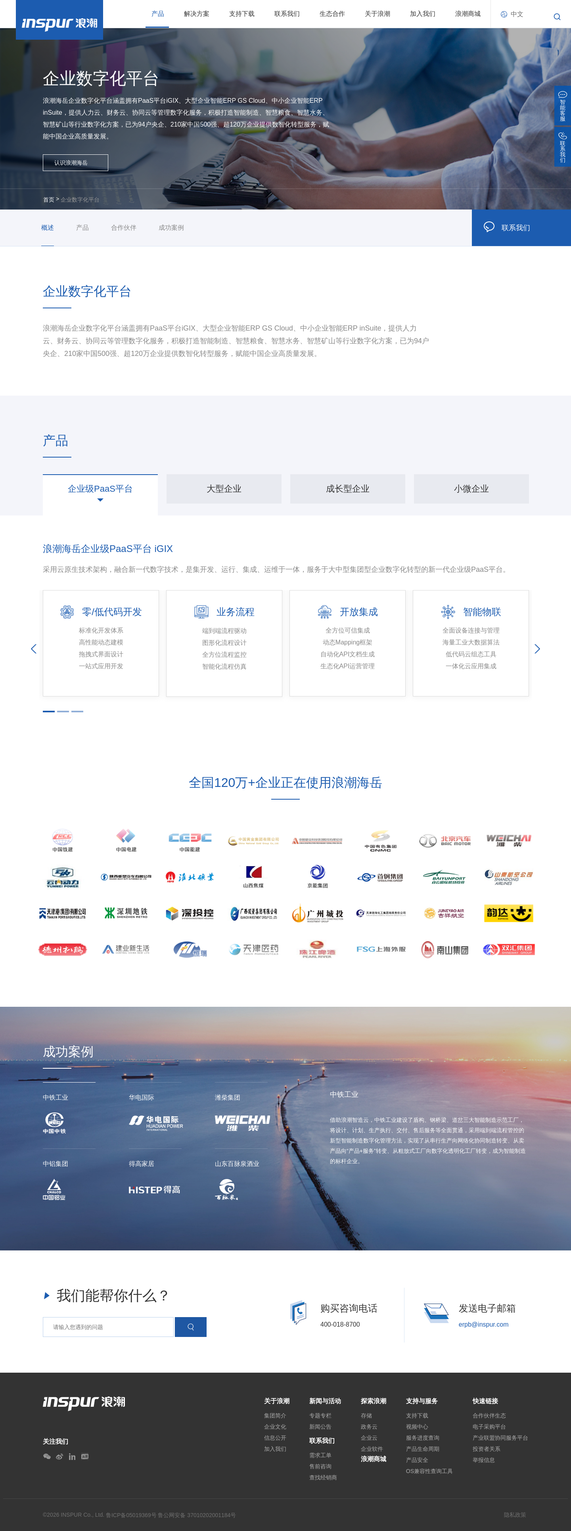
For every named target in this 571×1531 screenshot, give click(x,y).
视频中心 (417, 1426)
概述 (47, 227)
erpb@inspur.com (484, 1324)
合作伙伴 (123, 227)
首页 (48, 199)
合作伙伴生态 (489, 1415)
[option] (100, 489)
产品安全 (417, 1460)
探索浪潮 (373, 1401)
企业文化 (275, 1426)
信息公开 (275, 1438)
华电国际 (141, 1097)
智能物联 (482, 611)
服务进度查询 (422, 1438)
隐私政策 (515, 1515)
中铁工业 (55, 1097)
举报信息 (484, 1460)
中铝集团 (55, 1163)
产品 (157, 13)
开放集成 (359, 611)
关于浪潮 (377, 13)
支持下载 (242, 13)
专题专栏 (320, 1415)
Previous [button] (34, 648)
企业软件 (372, 1449)
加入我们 (422, 13)
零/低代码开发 (112, 611)
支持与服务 (422, 1401)
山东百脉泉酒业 (237, 1163)
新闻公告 (320, 1426)
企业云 (369, 1438)
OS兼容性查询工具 (429, 1471)
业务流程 (236, 611)
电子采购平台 (489, 1426)
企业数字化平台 (80, 199)
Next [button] (537, 648)
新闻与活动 (325, 1401)
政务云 (369, 1426)
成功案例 (171, 227)
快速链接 (485, 1401)
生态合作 (332, 13)
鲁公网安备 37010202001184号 (197, 1515)
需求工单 (320, 1455)
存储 (366, 1415)
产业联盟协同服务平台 (500, 1438)
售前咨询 (320, 1466)
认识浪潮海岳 (71, 163)
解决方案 (196, 13)
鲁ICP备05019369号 (131, 1515)
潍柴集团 (227, 1097)
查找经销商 (323, 1477)
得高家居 (141, 1163)
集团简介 (275, 1415)
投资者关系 (486, 1449)
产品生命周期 (422, 1449)
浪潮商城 (468, 13)
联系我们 (287, 13)
